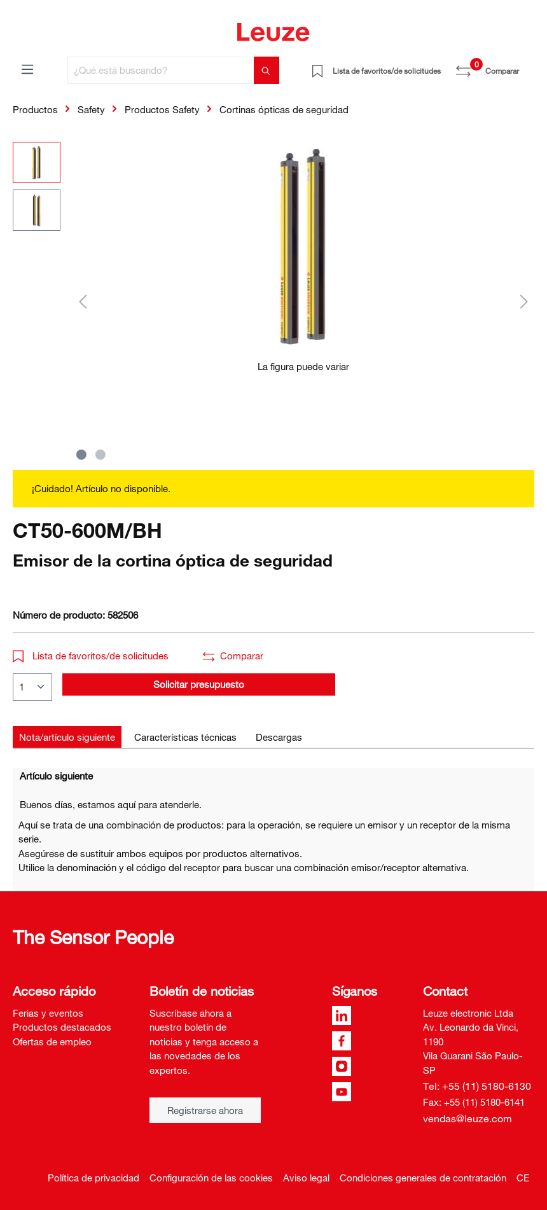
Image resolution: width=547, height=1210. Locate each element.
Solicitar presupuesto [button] (198, 684)
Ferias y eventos (48, 1013)
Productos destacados (62, 1027)
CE (522, 1177)
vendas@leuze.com (467, 1118)
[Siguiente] (524, 301)
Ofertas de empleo (52, 1041)
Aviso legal (306, 1177)
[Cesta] (526, 66)
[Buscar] (266, 70)
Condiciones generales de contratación (423, 1177)
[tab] (67, 737)
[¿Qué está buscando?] (160, 70)
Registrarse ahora (205, 1110)
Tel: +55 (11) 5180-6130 (477, 1086)
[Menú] (27, 69)
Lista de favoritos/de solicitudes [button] (91, 655)
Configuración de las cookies (211, 1177)
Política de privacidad (93, 1177)
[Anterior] (82, 301)
